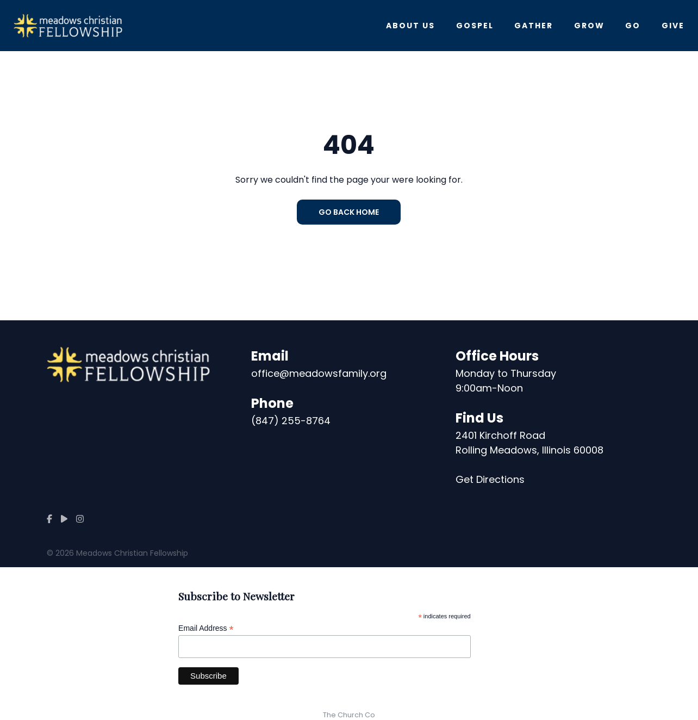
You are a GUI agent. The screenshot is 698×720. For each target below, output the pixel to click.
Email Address (206, 628)
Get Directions (490, 479)
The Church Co (349, 714)
